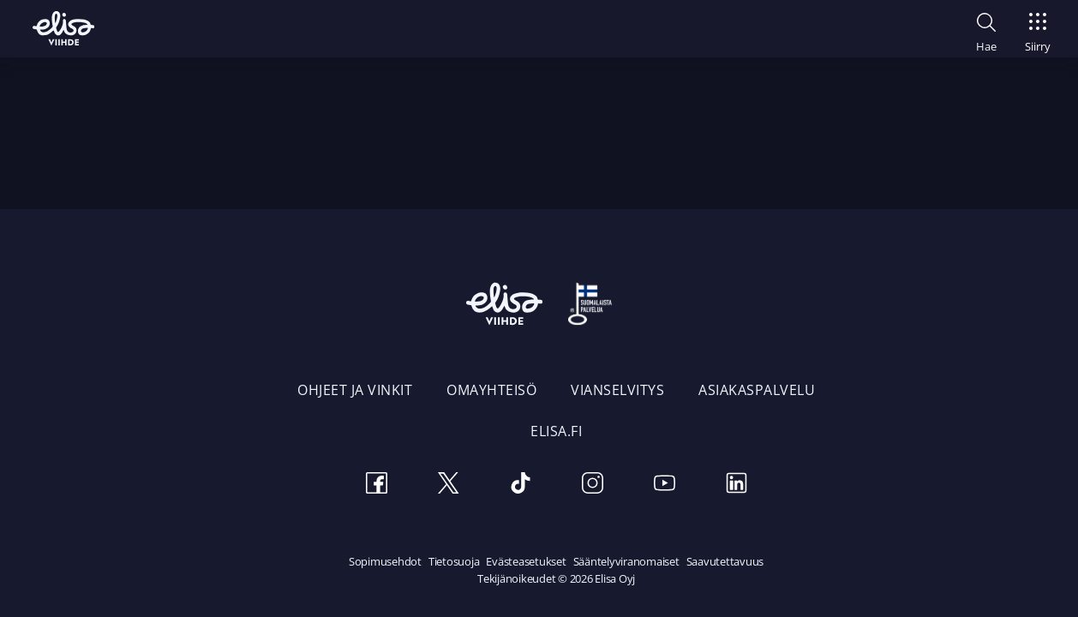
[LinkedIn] (736, 485)
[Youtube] (664, 485)
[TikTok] (520, 485)
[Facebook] (376, 485)
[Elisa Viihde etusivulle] (63, 28)
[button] (986, 30)
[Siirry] (1037, 27)
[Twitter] (448, 485)
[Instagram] (592, 485)
